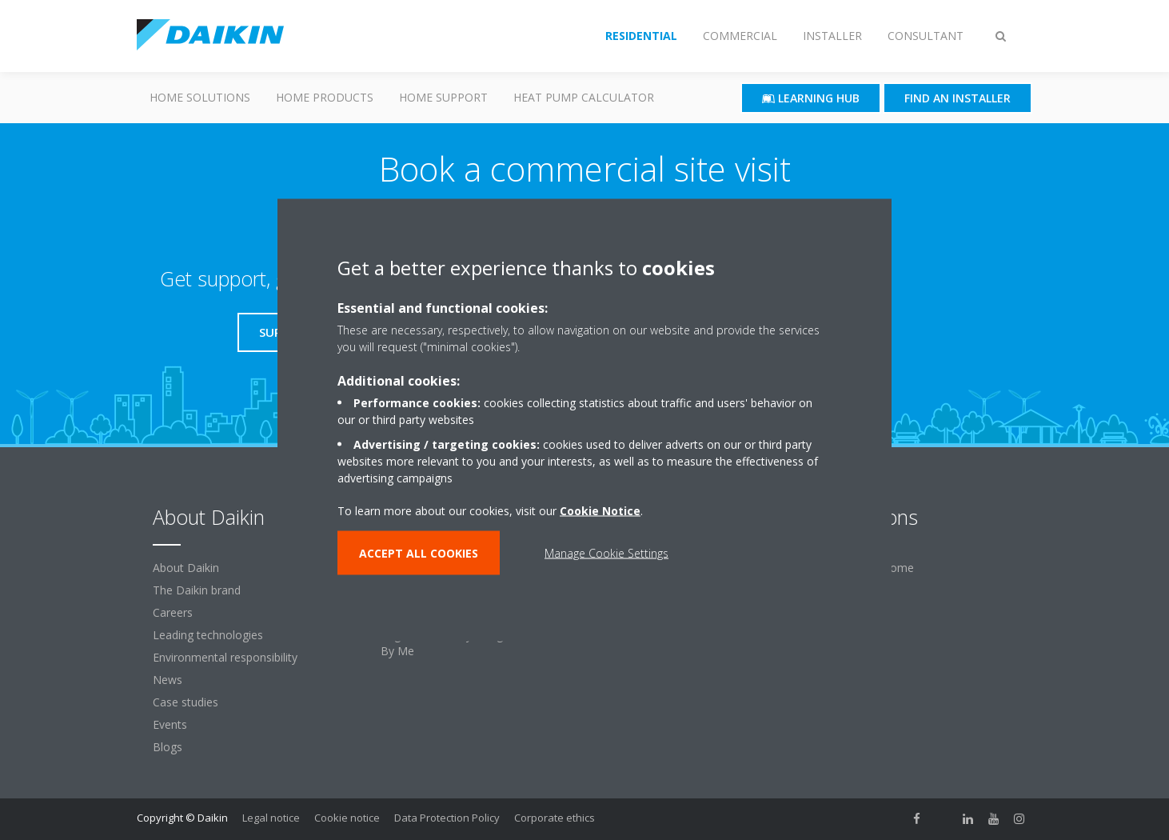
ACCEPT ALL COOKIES (418, 553)
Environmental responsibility (225, 657)
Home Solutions (200, 97)
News (167, 679)
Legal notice (271, 817)
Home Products (324, 97)
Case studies (185, 702)
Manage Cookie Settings (606, 553)
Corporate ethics (554, 817)
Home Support (443, 97)
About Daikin (186, 567)
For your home (875, 567)
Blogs (167, 746)
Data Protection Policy (447, 817)
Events (170, 724)
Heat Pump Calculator (583, 97)
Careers (173, 612)
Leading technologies (208, 634)
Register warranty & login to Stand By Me (470, 642)
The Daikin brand (197, 590)
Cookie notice (347, 817)
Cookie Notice (600, 510)
